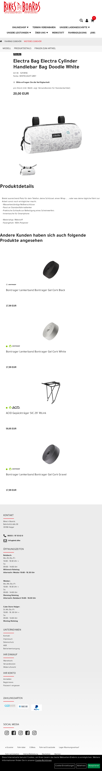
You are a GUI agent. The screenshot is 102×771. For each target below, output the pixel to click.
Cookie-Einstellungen (64, 766)
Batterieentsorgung (11, 649)
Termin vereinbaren (44, 28)
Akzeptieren (93, 766)
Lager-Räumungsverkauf (69, 748)
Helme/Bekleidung (30, 754)
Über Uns (41, 33)
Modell (7, 48)
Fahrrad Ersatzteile (47, 748)
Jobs (92, 33)
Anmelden (7, 679)
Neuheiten (46, 754)
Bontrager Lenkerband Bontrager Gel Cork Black (35, 290)
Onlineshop (20, 28)
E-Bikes (32, 748)
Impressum (7, 639)
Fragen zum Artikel (45, 48)
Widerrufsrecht (9, 667)
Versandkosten (9, 664)
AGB (5, 646)
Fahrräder (21, 748)
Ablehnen (81, 766)
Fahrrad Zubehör (13, 42)
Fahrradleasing (77, 33)
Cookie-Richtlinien (43, 761)
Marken (57, 754)
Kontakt (6, 636)
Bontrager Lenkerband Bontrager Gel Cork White (36, 352)
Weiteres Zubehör (32, 42)
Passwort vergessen (11, 686)
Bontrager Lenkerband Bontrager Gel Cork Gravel (36, 474)
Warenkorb (7, 661)
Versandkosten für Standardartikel (53, 88)
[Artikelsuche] (81, 21)
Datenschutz (8, 642)
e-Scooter (9, 748)
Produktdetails (22, 48)
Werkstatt (58, 33)
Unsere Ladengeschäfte (75, 28)
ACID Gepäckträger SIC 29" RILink (26, 413)
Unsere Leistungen (19, 33)
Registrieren (8, 683)
